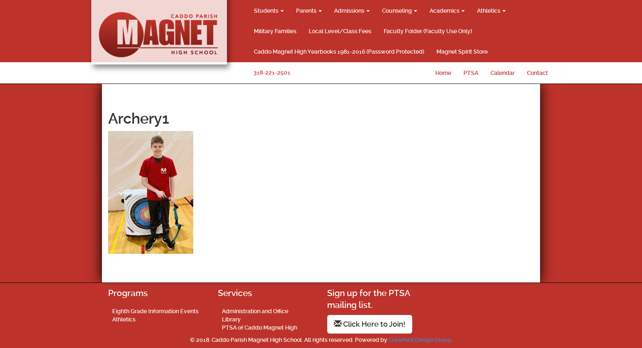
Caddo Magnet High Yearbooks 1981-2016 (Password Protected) (339, 51)
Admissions (352, 10)
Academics (447, 10)
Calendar (503, 73)
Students (269, 10)
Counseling (399, 10)
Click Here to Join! (369, 324)
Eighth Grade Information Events (155, 311)
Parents (309, 10)
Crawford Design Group (420, 340)
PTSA (470, 73)
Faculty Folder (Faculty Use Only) (428, 31)
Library (231, 319)
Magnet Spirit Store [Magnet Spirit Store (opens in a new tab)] (462, 51)
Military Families (275, 31)
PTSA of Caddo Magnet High (259, 327)
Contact (537, 73)
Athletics (491, 10)
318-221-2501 (271, 72)
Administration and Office (255, 311)
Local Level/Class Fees (340, 31)
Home (443, 73)
